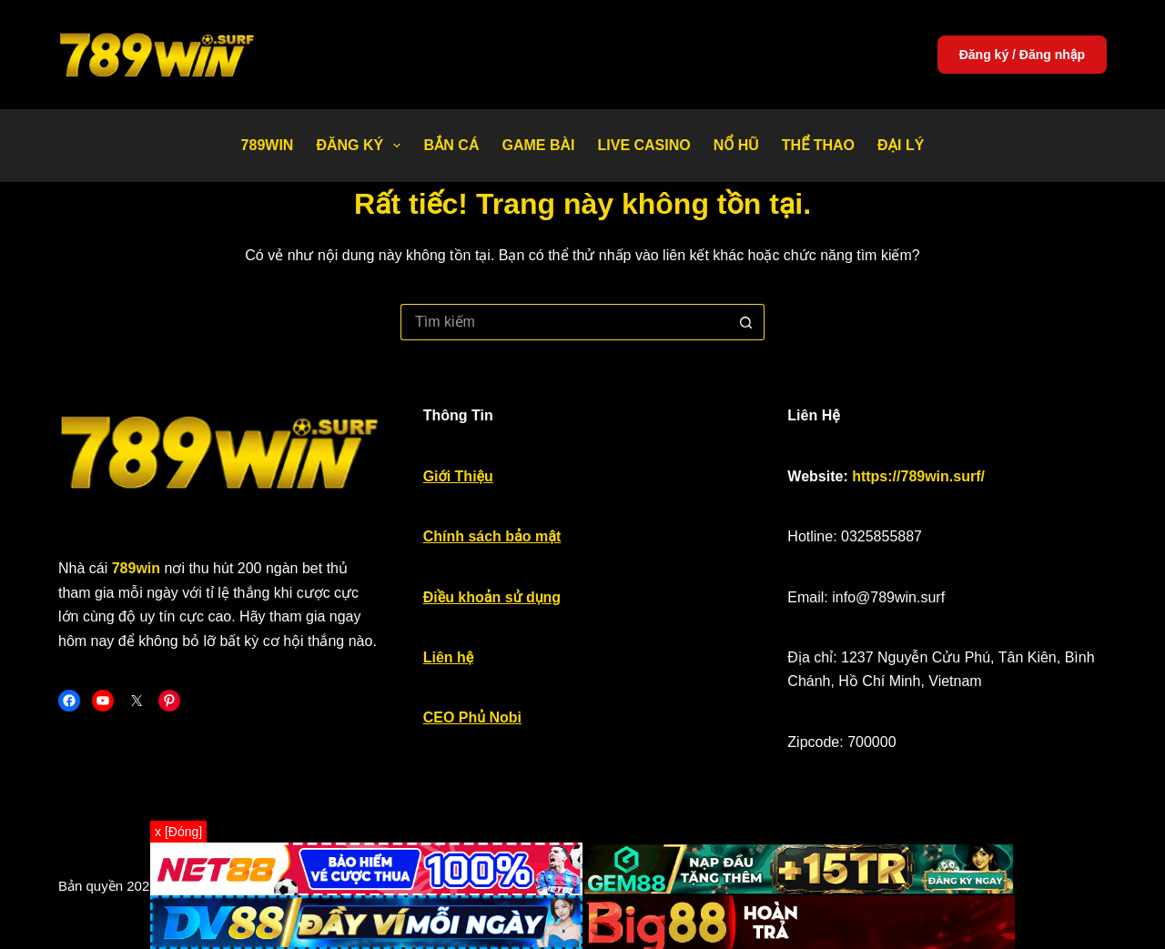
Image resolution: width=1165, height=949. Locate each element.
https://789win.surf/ (918, 476)
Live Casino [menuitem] (643, 145)
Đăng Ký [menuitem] (362, 145)
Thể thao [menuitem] (818, 145)
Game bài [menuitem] (537, 145)
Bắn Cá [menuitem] (451, 145)
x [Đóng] (178, 831)
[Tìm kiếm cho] (564, 322)
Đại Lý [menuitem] (900, 145)
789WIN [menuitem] (267, 145)
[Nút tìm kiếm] (746, 322)
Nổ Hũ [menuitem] (736, 145)
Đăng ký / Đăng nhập (1022, 54)
